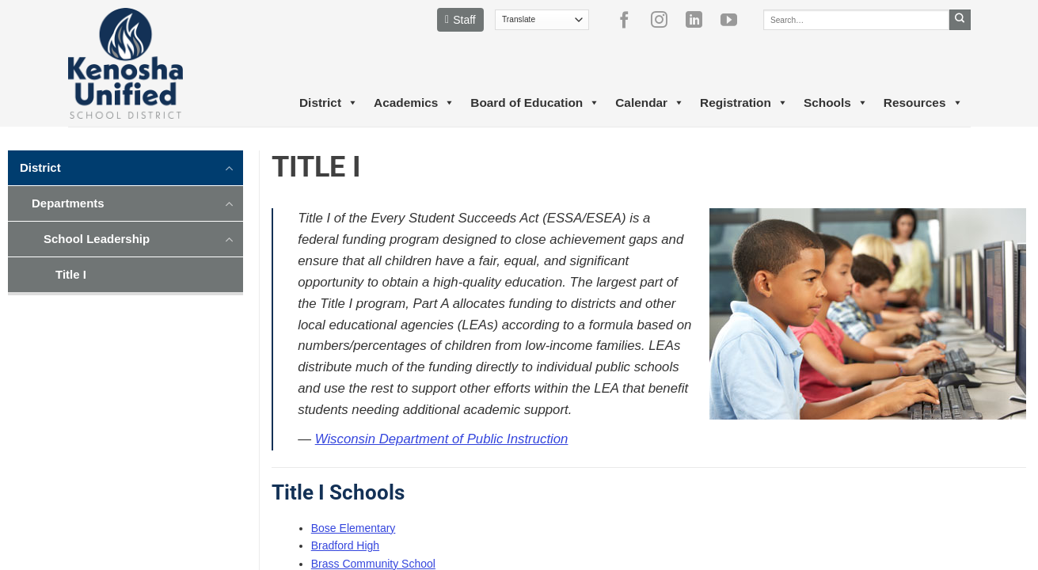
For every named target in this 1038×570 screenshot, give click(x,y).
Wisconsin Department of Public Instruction (441, 438)
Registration (744, 103)
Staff (460, 19)
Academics (414, 103)
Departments (68, 203)
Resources (923, 103)
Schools (836, 103)
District (328, 103)
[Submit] (960, 20)
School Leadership (97, 238)
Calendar (649, 103)
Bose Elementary (353, 528)
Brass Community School (373, 563)
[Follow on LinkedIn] (700, 20)
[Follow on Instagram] (665, 20)
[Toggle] (229, 167)
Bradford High (345, 545)
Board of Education (534, 103)
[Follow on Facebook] (630, 20)
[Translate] (542, 20)
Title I (70, 274)
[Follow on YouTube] (735, 20)
